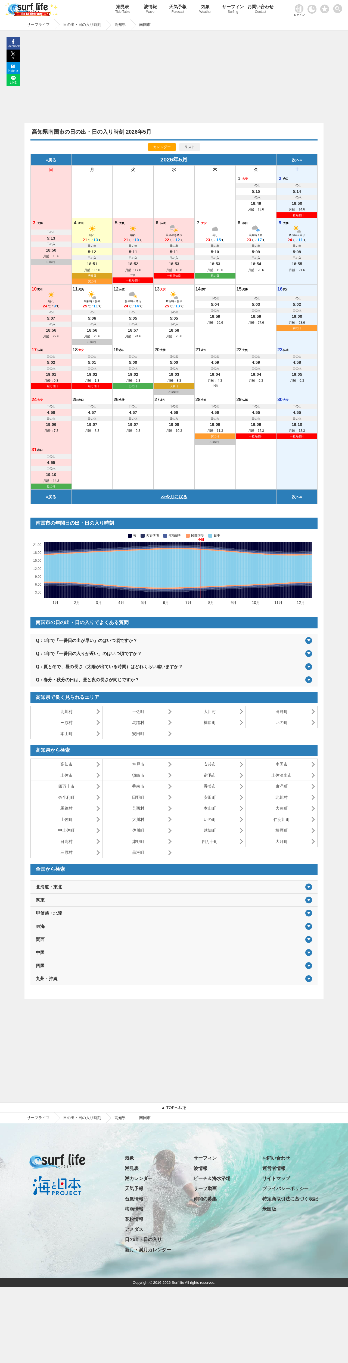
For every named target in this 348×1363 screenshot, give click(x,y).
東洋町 (281, 786)
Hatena (13, 70)
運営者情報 (273, 1168)
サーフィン (233, 9)
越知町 (210, 830)
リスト (189, 147)
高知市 (66, 764)
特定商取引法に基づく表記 (290, 1199)
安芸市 (210, 764)
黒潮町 (138, 852)
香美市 (210, 786)
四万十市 (66, 786)
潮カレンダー (139, 1178)
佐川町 (138, 830)
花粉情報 (134, 1219)
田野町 (281, 711)
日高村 (66, 841)
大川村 (210, 711)
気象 (205, 9)
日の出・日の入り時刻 (82, 1118)
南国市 (281, 764)
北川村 (66, 711)
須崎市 (138, 775)
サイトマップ (276, 1178)
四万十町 (210, 841)
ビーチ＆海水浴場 (212, 1178)
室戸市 (138, 764)
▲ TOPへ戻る (174, 1107)
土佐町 (138, 711)
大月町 (281, 841)
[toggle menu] (338, 7)
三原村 (66, 722)
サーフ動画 (205, 1188)
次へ (296, 160)
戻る (52, 160)
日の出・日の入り (143, 1239)
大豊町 (281, 808)
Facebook (13, 46)
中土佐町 (66, 830)
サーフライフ (38, 1118)
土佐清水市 (281, 775)
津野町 (138, 841)
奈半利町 (66, 797)
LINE (13, 82)
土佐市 (66, 775)
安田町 (138, 733)
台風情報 (134, 1199)
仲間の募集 (205, 1199)
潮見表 (122, 9)
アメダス (134, 1229)
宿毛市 (210, 775)
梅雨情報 (134, 1209)
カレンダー (162, 147)
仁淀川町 (282, 819)
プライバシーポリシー (285, 1188)
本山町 (66, 733)
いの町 (281, 722)
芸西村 (138, 808)
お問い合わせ (260, 9)
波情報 (150, 9)
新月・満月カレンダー (148, 1249)
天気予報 (177, 9)
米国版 (269, 1209)
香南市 (138, 786)
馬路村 (138, 722)
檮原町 (210, 722)
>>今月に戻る (174, 496)
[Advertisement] (174, 78)
